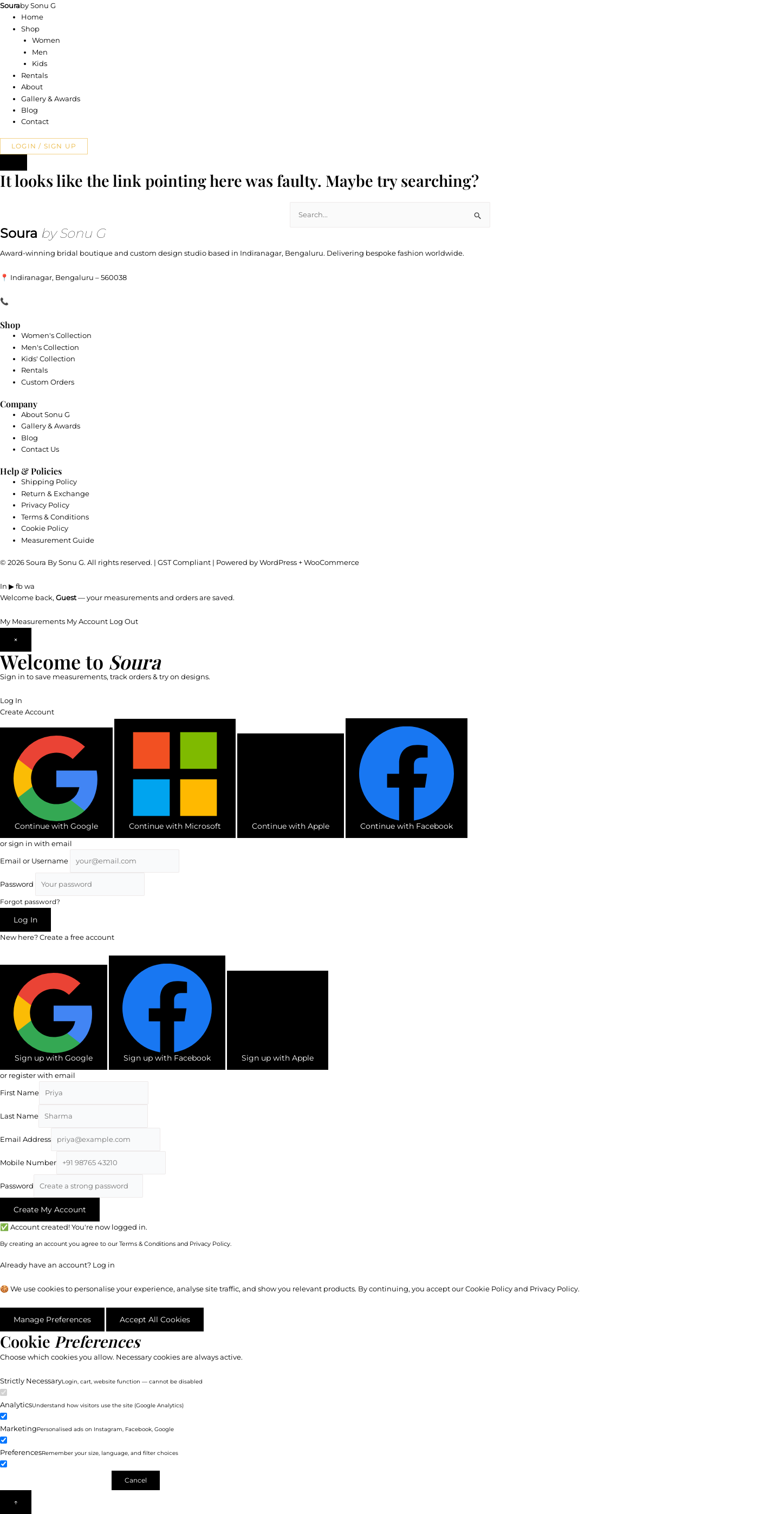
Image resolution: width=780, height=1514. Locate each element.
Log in (104, 1264)
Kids (39, 63)
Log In (11, 700)
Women (46, 40)
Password (17, 884)
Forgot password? (30, 902)
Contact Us (40, 449)
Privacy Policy (45, 505)
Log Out (123, 621)
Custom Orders (47, 382)
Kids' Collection (48, 358)
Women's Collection (56, 335)
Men (40, 52)
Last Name (19, 1116)
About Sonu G (45, 414)
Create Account (27, 711)
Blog (29, 110)
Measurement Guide (57, 540)
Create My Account (50, 1209)
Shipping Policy (49, 481)
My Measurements (32, 621)
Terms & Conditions (55, 516)
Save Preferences (55, 1480)
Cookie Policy (44, 528)
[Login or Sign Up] (13, 162)
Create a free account (77, 937)
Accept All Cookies (155, 1319)
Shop (30, 28)
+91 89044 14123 (38, 301)
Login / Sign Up (43, 146)
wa (29, 586)
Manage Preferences (52, 1319)
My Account (87, 621)
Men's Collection (50, 347)
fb (19, 586)
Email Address (25, 1139)
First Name (19, 1092)
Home (32, 16)
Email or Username (34, 860)
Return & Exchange (55, 493)
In (3, 586)
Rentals (34, 75)
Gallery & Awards (50, 98)
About (32, 86)
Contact (35, 121)
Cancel (136, 1480)
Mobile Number (28, 1162)
